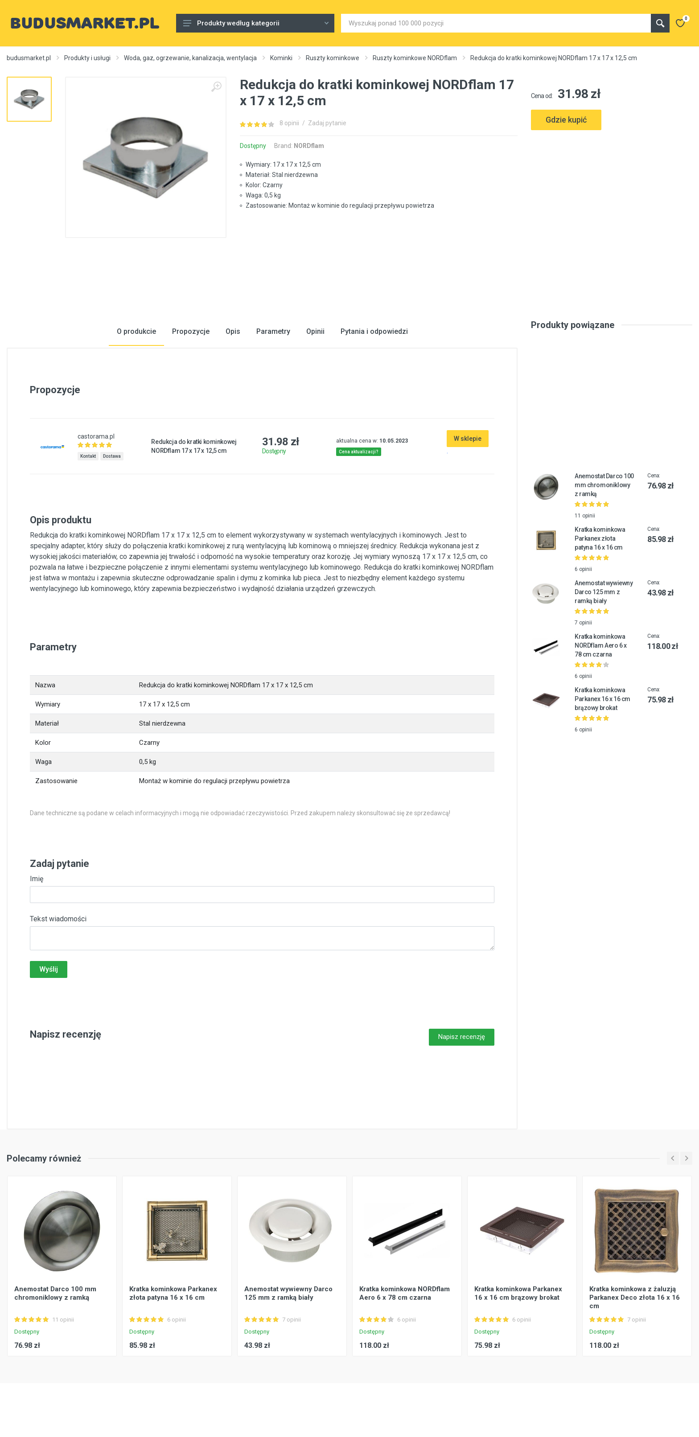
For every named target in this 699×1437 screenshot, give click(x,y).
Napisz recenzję (461, 1037)
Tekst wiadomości (58, 919)
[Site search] (496, 23)
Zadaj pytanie (327, 123)
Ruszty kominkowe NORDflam (415, 58)
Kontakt (88, 456)
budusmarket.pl (29, 58)
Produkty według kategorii (256, 23)
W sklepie (467, 438)
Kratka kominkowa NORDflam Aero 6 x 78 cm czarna (601, 645)
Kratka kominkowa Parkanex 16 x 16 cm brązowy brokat (602, 698)
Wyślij (48, 969)
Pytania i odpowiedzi (374, 331)
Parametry (273, 331)
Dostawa (112, 456)
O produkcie (136, 331)
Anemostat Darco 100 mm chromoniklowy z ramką (604, 484)
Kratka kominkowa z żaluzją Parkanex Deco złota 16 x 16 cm (634, 1297)
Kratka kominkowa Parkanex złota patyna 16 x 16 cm (600, 538)
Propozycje (191, 331)
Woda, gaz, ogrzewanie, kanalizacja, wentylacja (190, 58)
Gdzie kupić (566, 119)
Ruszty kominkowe (332, 58)
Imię (36, 879)
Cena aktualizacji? (358, 451)
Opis (233, 331)
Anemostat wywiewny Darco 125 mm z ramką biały (604, 591)
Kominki (281, 58)
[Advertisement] (611, 170)
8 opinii (289, 123)
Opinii (315, 331)
